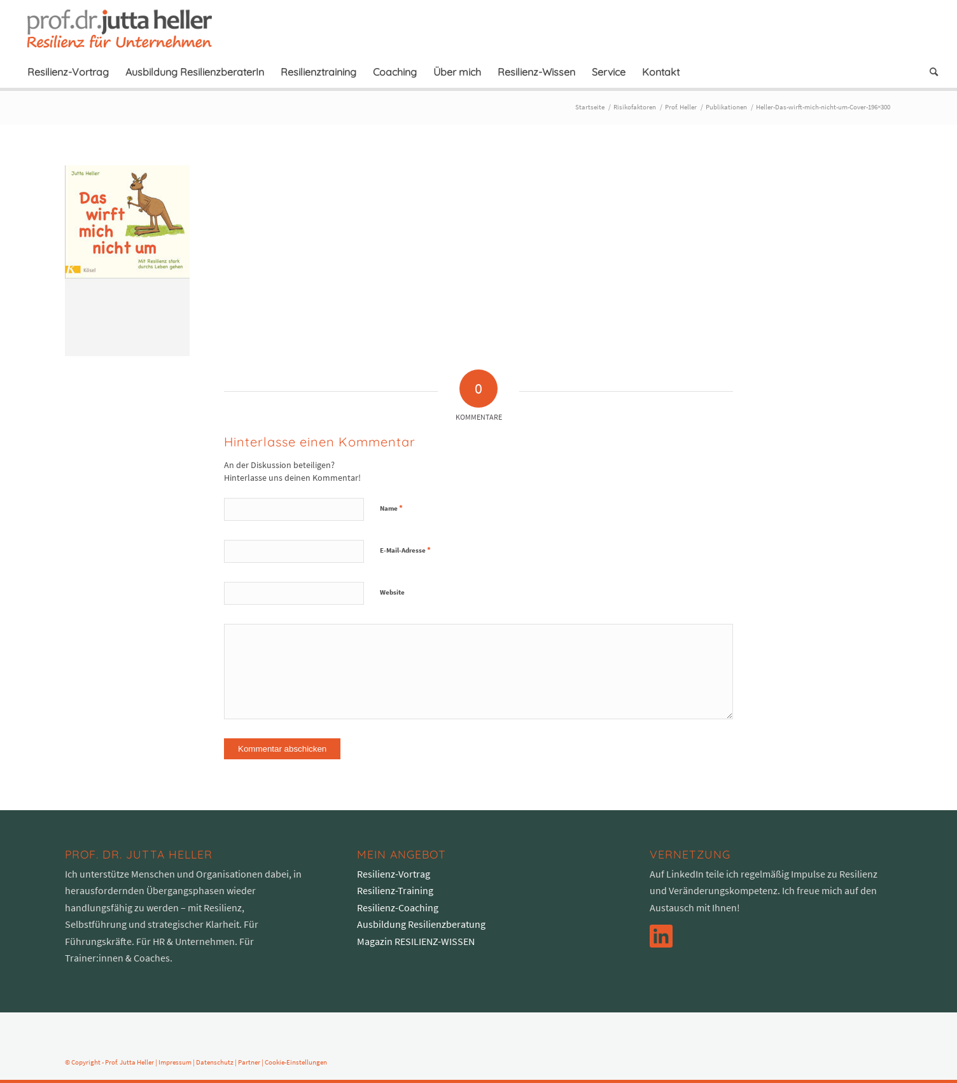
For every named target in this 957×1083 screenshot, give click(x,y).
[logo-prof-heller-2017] (127, 28)
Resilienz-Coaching (397, 907)
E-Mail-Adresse (405, 549)
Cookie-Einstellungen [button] (296, 1062)
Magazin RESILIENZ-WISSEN (416, 941)
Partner (249, 1062)
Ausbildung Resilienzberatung (421, 924)
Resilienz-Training (395, 890)
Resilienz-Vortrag (393, 873)
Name (391, 507)
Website (392, 592)
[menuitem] (68, 72)
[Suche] (929, 72)
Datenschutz (215, 1062)
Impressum (175, 1062)
